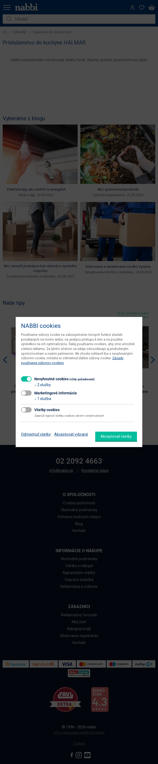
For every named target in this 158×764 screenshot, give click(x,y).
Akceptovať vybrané (71, 434)
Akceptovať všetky (116, 436)
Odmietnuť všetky (36, 434)
